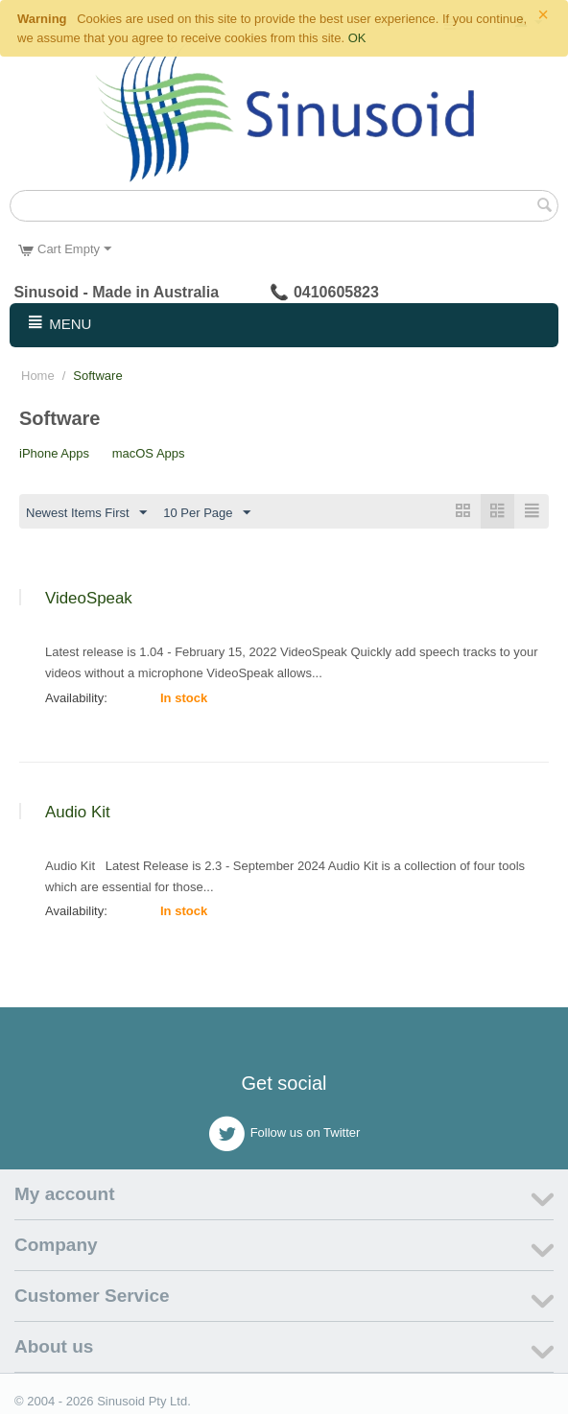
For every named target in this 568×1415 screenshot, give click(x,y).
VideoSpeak (88, 599)
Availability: (76, 699)
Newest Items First (86, 513)
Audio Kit (77, 813)
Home (38, 375)
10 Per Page (206, 513)
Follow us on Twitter (284, 1135)
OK (357, 38)
